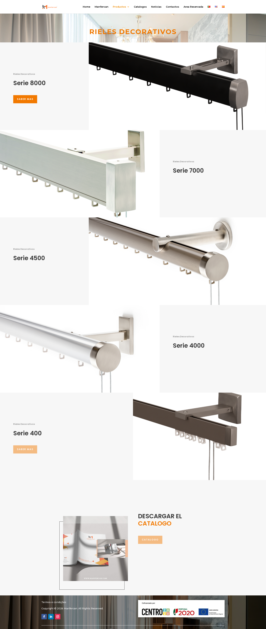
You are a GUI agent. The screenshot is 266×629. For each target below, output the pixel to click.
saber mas (25, 99)
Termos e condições (53, 602)
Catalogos (140, 7)
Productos (119, 7)
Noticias (156, 7)
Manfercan (101, 7)
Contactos (172, 7)
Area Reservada (193, 7)
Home (86, 7)
